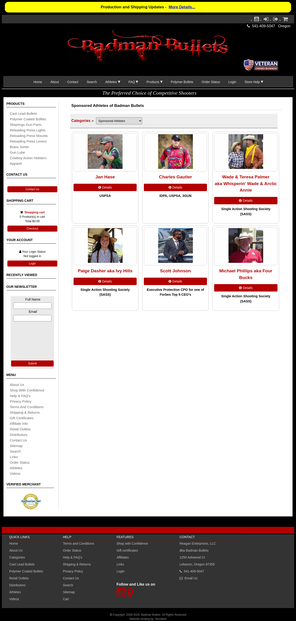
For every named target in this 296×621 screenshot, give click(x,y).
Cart (66, 599)
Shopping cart (35, 212)
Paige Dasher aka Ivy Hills (105, 270)
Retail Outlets (19, 578)
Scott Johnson (175, 270)
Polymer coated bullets (28, 119)
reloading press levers (28, 141)
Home (37, 82)
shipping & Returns (25, 412)
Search (92, 82)
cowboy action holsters (28, 158)
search (15, 451)
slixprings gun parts (26, 125)
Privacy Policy (20, 401)
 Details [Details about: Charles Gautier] (175, 187)
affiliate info (19, 423)
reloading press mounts (29, 136)
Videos (15, 473)
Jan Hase (105, 176)
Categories (81, 121)
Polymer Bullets (182, 82)
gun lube (17, 152)
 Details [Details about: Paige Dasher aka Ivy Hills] (105, 281)
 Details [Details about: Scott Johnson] (175, 281)
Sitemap (69, 592)
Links (120, 564)
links (14, 457)
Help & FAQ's (20, 396)
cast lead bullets (23, 113)
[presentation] (32, 340)
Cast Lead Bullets (22, 564)
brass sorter (19, 147)
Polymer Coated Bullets (26, 571)
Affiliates (123, 557)
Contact (72, 82)
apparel (16, 163)
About (54, 82)
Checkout (32, 228)
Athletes (15, 592)
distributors (19, 435)
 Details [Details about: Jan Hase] (105, 187)
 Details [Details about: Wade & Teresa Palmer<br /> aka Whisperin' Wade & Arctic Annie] (246, 200)
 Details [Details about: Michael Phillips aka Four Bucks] (246, 287)
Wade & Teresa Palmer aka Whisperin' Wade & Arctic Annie (246, 183)
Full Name (32, 299)
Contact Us (32, 189)
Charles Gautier (175, 176)
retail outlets (20, 429)
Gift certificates (22, 418)
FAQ (132, 82)
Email (33, 312)
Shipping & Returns (77, 564)
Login (232, 82)
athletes (16, 468)
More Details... (182, 7)
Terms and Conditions (27, 407)
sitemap (16, 446)
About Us (17, 385)
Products (152, 82)
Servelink (160, 619)
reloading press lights (28, 130)
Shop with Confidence (27, 390)
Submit (32, 363)
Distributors (17, 585)
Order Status (211, 82)
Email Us (191, 578)
